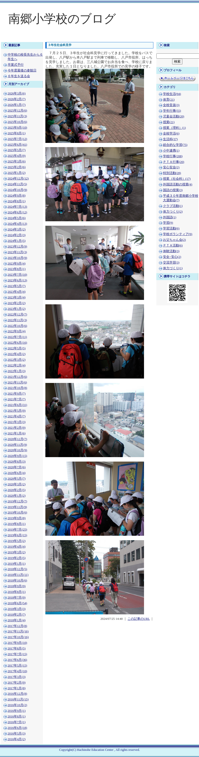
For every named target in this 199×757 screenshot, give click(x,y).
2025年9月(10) (17, 127)
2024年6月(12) (17, 212)
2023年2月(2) (17, 303)
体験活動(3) (171, 251)
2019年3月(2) (17, 552)
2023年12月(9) (17, 246)
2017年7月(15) (17, 654)
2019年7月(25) (17, 529)
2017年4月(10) (17, 671)
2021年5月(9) (17, 410)
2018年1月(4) (17, 620)
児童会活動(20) (173, 116)
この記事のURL (138, 619)
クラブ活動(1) (173, 206)
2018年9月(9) (17, 586)
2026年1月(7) (17, 105)
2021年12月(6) (17, 376)
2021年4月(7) (17, 416)
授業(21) (169, 122)
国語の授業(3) (173, 190)
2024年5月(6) (17, 218)
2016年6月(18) (17, 728)
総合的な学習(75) (175, 145)
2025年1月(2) (17, 173)
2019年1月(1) (17, 563)
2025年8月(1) (17, 133)
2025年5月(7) (17, 150)
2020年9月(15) (17, 456)
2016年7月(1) (17, 722)
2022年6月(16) (17, 342)
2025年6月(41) (17, 144)
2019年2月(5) (17, 558)
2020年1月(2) (17, 495)
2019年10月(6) (17, 512)
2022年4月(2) (17, 354)
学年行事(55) (172, 110)
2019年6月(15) (17, 535)
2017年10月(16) (18, 637)
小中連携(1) (171, 150)
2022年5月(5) (17, 348)
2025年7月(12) (17, 139)
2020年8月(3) (17, 461)
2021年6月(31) (17, 405)
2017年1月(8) (17, 688)
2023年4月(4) (17, 291)
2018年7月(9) (17, 597)
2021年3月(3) (17, 422)
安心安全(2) (171, 167)
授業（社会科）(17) (177, 178)
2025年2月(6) (17, 167)
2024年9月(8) (17, 195)
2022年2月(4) (17, 365)
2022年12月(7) (17, 314)
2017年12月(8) (17, 626)
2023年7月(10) (17, 274)
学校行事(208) (173, 156)
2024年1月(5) (17, 241)
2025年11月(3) (17, 116)
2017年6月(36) (17, 660)
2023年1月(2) (17, 309)
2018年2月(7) (17, 614)
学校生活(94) (172, 94)
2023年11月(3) (17, 252)
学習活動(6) (171, 228)
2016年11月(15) (18, 699)
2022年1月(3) (17, 371)
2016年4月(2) (17, 739)
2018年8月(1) (17, 592)
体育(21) (169, 99)
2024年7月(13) (17, 206)
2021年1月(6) (17, 433)
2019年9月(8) (17, 518)
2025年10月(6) (17, 122)
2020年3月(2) (17, 484)
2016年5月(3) (17, 733)
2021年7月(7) (17, 399)
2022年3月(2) (17, 359)
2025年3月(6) (17, 161)
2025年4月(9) (17, 155)
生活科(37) (170, 139)
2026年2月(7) (17, 99)
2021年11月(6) (17, 382)
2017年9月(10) (17, 643)
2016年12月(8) (17, 693)
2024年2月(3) (17, 235)
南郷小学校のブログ (62, 18)
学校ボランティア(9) (177, 234)
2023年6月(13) (17, 280)
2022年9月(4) (17, 331)
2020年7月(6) (17, 467)
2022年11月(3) (17, 320)
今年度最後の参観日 (22, 70)
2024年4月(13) (17, 223)
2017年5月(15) (17, 665)
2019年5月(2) (17, 541)
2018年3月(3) (17, 609)
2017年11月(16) (18, 631)
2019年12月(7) (17, 501)
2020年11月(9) (17, 444)
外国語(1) (169, 217)
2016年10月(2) (17, 705)
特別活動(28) (172, 173)
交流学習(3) (171, 262)
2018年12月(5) (17, 569)
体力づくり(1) (173, 268)
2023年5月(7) (17, 286)
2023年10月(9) (17, 258)
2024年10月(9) (17, 190)
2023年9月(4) (17, 263)
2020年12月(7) (17, 439)
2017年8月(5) (17, 648)
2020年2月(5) (17, 490)
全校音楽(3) (171, 105)
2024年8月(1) (17, 201)
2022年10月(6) (17, 326)
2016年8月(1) (17, 716)
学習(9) (168, 222)
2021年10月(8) (17, 388)
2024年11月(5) (17, 184)
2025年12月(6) (17, 110)
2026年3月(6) (17, 93)
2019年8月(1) (17, 524)
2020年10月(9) (17, 450)
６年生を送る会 (19, 76)
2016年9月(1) (17, 710)
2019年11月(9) (17, 507)
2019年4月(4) (17, 546)
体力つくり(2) (173, 211)
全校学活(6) (171, 133)
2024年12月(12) (18, 178)
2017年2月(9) (17, 682)
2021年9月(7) (17, 393)
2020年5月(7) (17, 478)
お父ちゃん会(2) (174, 240)
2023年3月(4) (17, 297)
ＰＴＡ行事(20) (173, 162)
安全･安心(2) (172, 257)
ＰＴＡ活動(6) (173, 245)
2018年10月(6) (17, 580)
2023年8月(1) (17, 269)
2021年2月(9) (17, 427)
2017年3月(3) (17, 677)
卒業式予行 (16, 65)
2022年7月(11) (17, 337)
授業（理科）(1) (174, 128)
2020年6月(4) (17, 473)
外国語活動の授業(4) (177, 184)
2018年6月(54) (17, 603)
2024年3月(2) (17, 229)
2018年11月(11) (18, 575)
